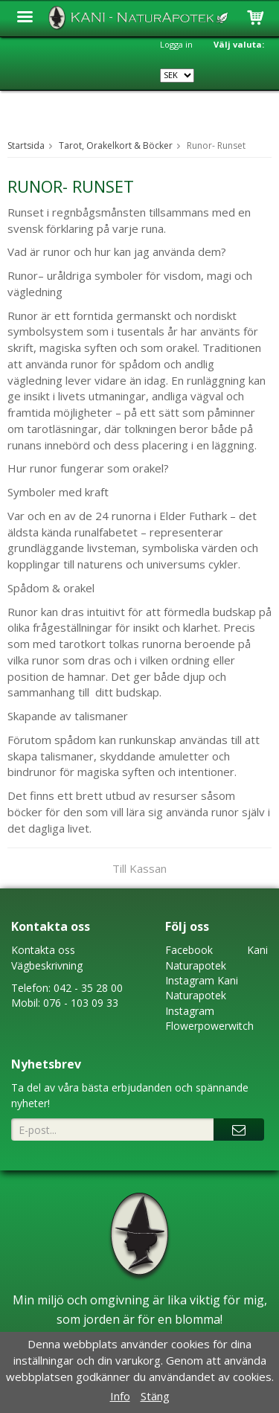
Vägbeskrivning (47, 965)
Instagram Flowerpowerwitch (209, 1018)
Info (120, 1395)
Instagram (189, 980)
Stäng (155, 1395)
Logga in (176, 44)
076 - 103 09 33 (80, 1003)
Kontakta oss (43, 950)
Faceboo (186, 950)
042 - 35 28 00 (88, 988)
